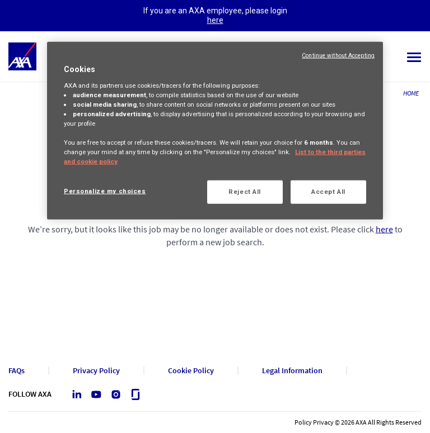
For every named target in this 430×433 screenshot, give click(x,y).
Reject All (244, 192)
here (215, 20)
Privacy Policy (96, 371)
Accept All (328, 192)
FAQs (16, 371)
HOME (411, 93)
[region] (215, 131)
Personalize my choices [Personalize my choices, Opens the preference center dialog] (105, 191)
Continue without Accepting (338, 55)
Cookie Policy (191, 371)
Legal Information (292, 371)
